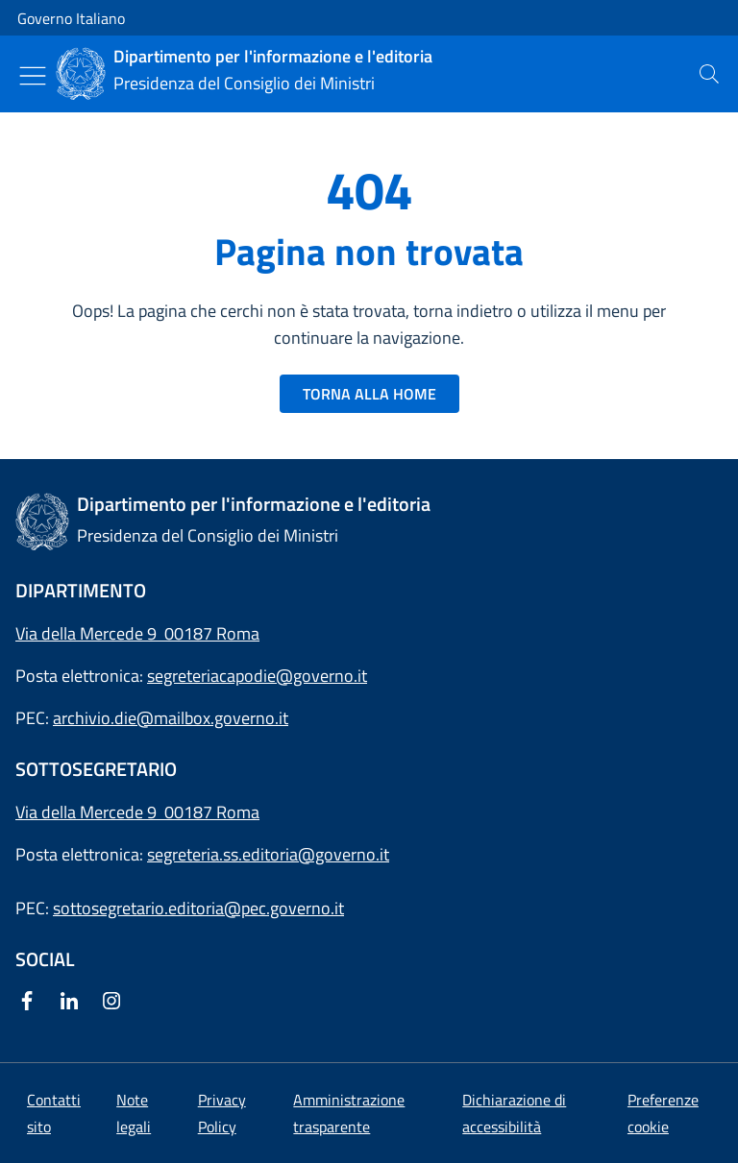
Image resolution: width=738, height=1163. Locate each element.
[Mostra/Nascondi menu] (32, 76)
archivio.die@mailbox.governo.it (170, 718)
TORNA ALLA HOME (369, 393)
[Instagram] (115, 1002)
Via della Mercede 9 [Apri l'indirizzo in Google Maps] (89, 812)
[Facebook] (30, 1002)
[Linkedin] (73, 1002)
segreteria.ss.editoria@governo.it (268, 854)
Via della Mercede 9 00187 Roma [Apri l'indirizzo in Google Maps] (137, 633)
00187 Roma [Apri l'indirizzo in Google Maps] (211, 812)
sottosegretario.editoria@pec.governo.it (198, 908)
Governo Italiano (71, 18)
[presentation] (709, 73)
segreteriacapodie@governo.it (257, 676)
